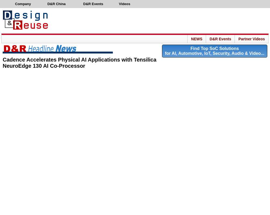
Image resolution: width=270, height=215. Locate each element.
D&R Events (220, 39)
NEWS (196, 39)
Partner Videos (251, 39)
